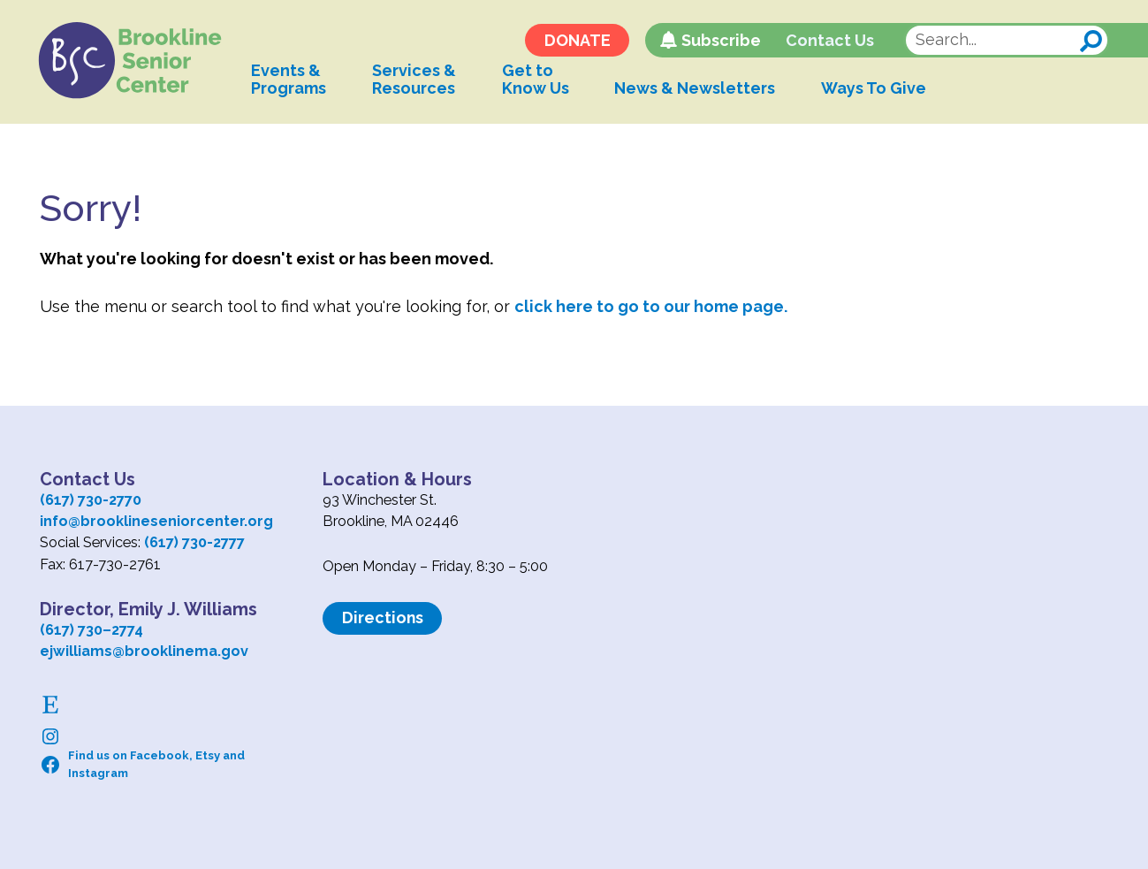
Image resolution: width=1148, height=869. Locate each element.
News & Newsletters (701, 89)
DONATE (576, 42)
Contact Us (829, 42)
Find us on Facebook (128, 755)
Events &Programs (294, 81)
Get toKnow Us (541, 81)
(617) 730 (71, 629)
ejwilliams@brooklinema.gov (144, 651)
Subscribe (719, 42)
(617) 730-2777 (194, 542)
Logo (134, 62)
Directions (383, 617)
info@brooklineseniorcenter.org (156, 521)
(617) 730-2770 (90, 500)
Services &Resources (420, 81)
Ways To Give (880, 89)
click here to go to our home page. (650, 306)
